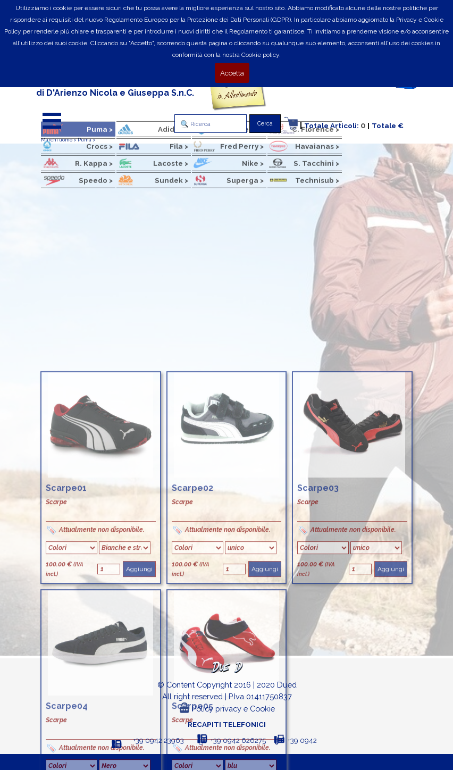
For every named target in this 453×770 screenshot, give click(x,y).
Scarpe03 (318, 655)
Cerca (265, 123)
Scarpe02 (192, 655)
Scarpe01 (66, 655)
